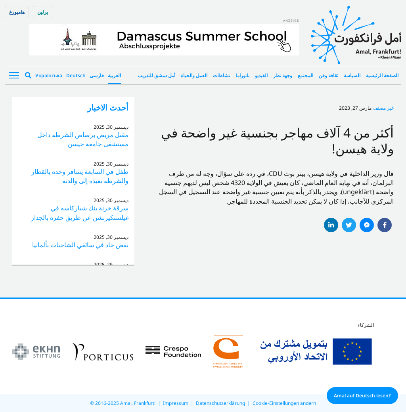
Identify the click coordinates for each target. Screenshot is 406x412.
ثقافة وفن (328, 75)
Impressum (175, 403)
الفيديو (261, 75)
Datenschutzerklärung (220, 403)
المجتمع (305, 75)
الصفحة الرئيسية (382, 75)
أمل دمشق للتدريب (156, 75)
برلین (42, 12)
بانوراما (242, 75)
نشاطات (221, 75)
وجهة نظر (282, 75)
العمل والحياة (194, 75)
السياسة (352, 75)
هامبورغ (17, 12)
